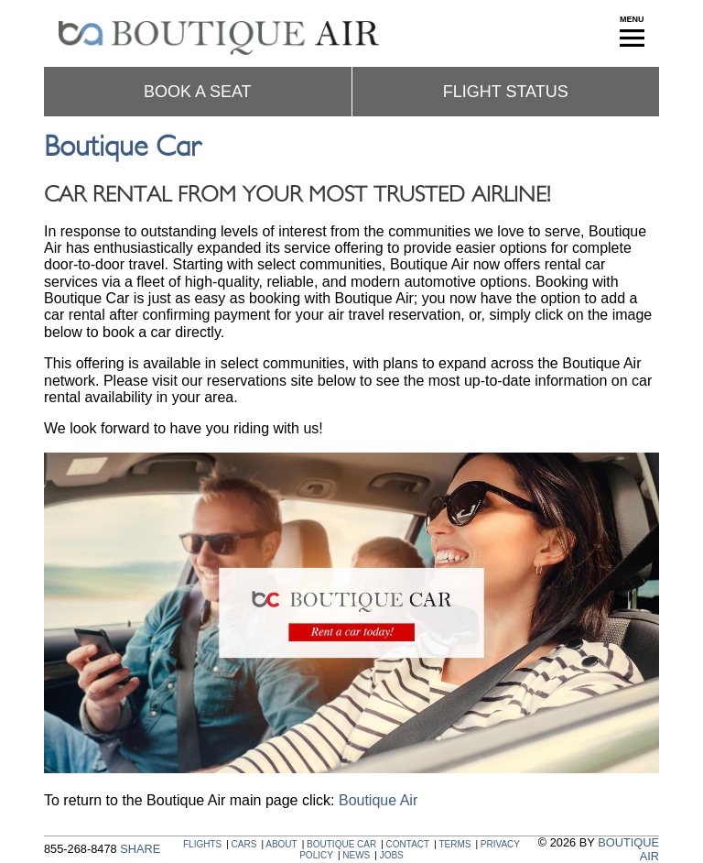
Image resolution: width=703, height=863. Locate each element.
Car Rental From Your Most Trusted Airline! (297, 195)
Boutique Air (378, 800)
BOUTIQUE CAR (341, 844)
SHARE (140, 849)
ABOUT (281, 844)
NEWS (356, 855)
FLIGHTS (202, 844)
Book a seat (198, 91)
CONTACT (408, 844)
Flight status (505, 91)
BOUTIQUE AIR (628, 849)
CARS (244, 844)
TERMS (454, 844)
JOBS (392, 855)
